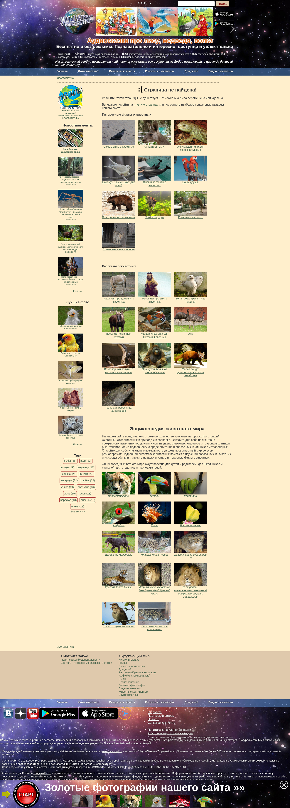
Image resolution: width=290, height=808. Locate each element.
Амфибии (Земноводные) (134, 675)
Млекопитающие (119, 495)
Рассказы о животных (159, 71)
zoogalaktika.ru (42, 773)
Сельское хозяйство (161, 722)
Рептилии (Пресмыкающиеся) (137, 672)
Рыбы (154, 525)
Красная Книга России (154, 554)
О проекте (155, 712)
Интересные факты (122, 71)
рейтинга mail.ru (112, 751)
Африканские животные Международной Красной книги (154, 590)
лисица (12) (88, 500)
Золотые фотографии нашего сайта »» (144, 787)
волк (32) (85, 460)
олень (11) (77, 506)
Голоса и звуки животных (119, 626)
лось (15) (70, 493)
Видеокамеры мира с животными (154, 628)
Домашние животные (118, 554)
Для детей (191, 71)
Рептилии (190, 495)
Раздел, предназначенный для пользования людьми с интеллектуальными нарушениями (190, 737)
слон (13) (85, 493)
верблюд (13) (68, 500)
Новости (153, 719)
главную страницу (146, 104)
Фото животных (88, 71)
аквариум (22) (69, 480)
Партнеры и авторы (161, 715)
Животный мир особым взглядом (170, 733)
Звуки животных (128, 694)
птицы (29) (67, 467)
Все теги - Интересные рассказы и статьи (86, 662)
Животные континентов (133, 691)
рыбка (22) (88, 480)
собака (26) (69, 473)
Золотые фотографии (132, 685)
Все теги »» (78, 511)
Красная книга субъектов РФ (190, 556)
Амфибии (118, 525)
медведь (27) (86, 467)
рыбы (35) (70, 460)
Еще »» (77, 291)
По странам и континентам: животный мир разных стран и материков (190, 592)
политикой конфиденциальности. (193, 779)
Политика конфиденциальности (80, 659)
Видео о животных (220, 71)
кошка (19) (67, 487)
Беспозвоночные (190, 525)
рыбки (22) (86, 473)
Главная (62, 71)
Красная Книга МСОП (118, 587)
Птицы (154, 495)
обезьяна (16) (86, 487)
